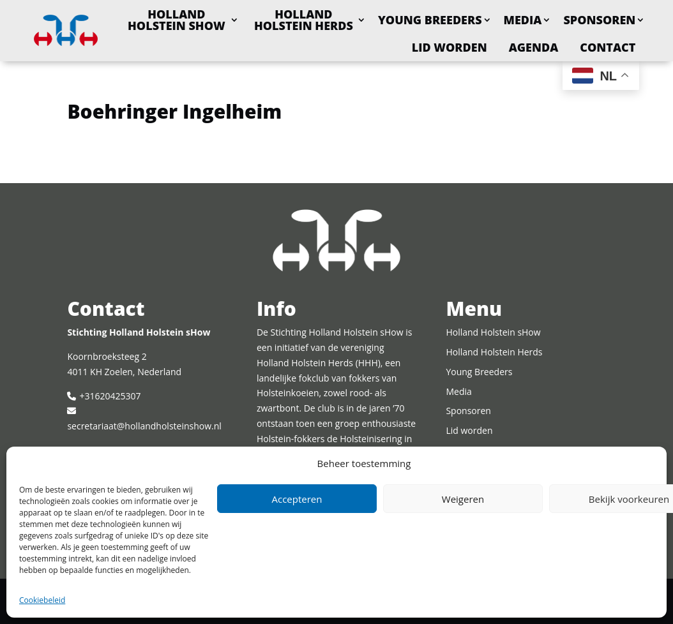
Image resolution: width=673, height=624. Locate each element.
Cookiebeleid (42, 600)
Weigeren (463, 499)
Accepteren (297, 499)
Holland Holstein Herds (303, 19)
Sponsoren (599, 19)
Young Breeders (430, 19)
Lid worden (449, 47)
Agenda (534, 47)
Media (523, 19)
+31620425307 (109, 396)
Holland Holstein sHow (176, 19)
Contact (607, 47)
